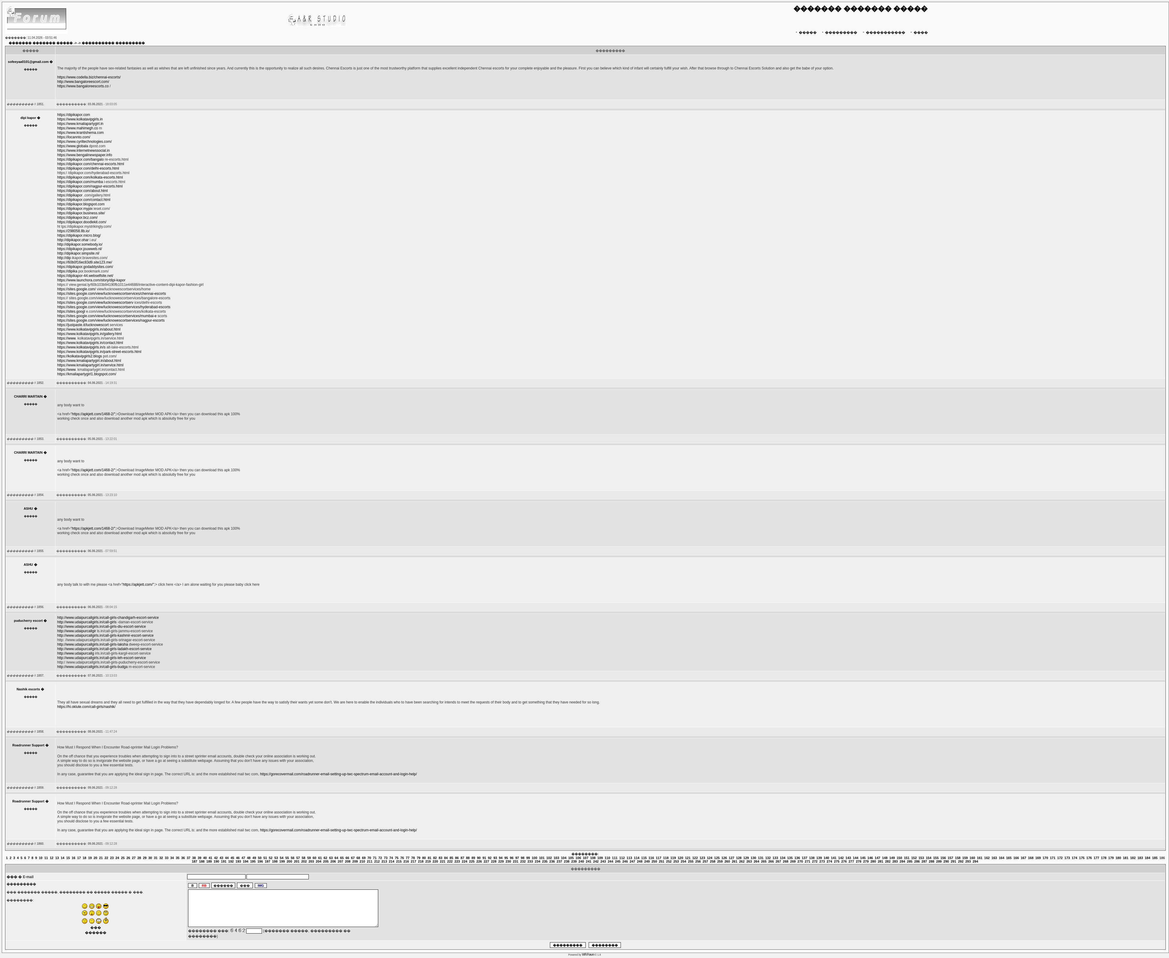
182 (1133, 858)
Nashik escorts (28, 689)
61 (320, 858)
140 (826, 858)
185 (1154, 858)
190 (216, 861)
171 (1052, 858)
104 (563, 858)
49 (254, 858)
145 (863, 858)
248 (639, 861)
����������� (883, 32)
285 (909, 861)
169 (1038, 858)
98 (522, 858)
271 (807, 861)
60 (314, 858)
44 (227, 858)
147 (877, 858)
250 (654, 861)
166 (1016, 858)
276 (843, 861)
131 (760, 858)
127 (731, 858)
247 (632, 861)
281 (880, 861)
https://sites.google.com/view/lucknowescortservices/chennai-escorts (111, 294)
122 (695, 858)
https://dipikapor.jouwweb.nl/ (79, 249)
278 (858, 861)
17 (79, 858)
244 (610, 861)
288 (931, 861)
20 (95, 858)
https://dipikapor (70, 195)
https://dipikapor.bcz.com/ (77, 218)
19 (90, 858)
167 (1023, 858)
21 (101, 858)
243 (603, 861)
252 (669, 861)
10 (40, 858)
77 (407, 858)
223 (457, 861)
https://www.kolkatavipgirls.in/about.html (88, 329)
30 (150, 858)
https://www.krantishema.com (80, 133)
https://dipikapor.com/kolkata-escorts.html (90, 177)
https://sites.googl (71, 311)
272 (815, 861)
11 (46, 858)
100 (534, 858)
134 (782, 858)
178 (1103, 858)
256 (698, 861)
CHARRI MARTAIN (28, 396)
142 (841, 858)
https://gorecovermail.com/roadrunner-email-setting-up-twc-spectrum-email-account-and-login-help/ (338, 774)
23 (112, 858)
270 (800, 861)
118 (666, 858)
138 (811, 858)
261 (734, 861)
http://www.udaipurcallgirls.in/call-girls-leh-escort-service (101, 658)
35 (177, 858)
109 (600, 858)
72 (380, 858)
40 (205, 858)
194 (245, 861)
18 (84, 858)
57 (298, 858)
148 (884, 858)
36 (183, 858)
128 (739, 858)
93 (495, 858)
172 (1060, 858)
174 (1074, 858)
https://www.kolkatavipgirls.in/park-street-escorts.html (99, 352)
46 (238, 858)
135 (790, 858)
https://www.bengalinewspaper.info (84, 155)
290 (946, 861)
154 (928, 858)
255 (690, 861)
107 (585, 858)
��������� (839, 32)
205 (325, 861)
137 (804, 858)
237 (559, 861)
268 (785, 861)
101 (541, 858)
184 (1147, 858)
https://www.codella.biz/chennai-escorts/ (89, 77)
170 (1045, 858)
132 (768, 858)
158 (957, 858)
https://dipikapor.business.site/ (81, 213)
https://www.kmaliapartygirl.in (80, 124)
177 (1096, 858)
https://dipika (67, 271)
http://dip (64, 258)
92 (490, 858)
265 (763, 861)
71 (374, 858)
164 (1001, 858)
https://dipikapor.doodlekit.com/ (81, 222)
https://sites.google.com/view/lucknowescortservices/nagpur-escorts (111, 320)
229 (501, 861)
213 (384, 861)
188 (201, 861)
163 (994, 858)
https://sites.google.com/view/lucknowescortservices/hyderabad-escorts (113, 307)
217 (413, 861)
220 (435, 861)
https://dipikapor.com (73, 115)
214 (391, 861)
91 (484, 858)
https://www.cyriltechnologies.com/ (84, 141)
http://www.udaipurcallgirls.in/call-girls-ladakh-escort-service (104, 649)
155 (936, 858)
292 (960, 861)
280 (873, 861)
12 (51, 858)
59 (309, 858)
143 (848, 858)
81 (429, 858)
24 (117, 858)
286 (917, 861)
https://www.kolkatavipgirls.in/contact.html (90, 343)
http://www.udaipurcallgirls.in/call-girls (87, 622)
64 (336, 858)
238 (566, 861)
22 (106, 858)
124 (709, 858)
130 (753, 858)
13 (57, 858)
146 (870, 858)
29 (144, 858)
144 (855, 858)
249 (646, 861)
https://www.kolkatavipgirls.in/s (81, 347)
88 (468, 858)
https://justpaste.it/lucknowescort (83, 325)
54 (281, 858)
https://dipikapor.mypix (75, 209)
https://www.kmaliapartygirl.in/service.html (90, 365)
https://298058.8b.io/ (73, 231)
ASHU (28, 508)
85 (451, 858)
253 (676, 861)
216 (406, 861)
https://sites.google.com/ (76, 289)
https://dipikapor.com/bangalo (80, 159)
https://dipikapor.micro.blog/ (79, 235)
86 (457, 858)
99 (528, 858)
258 (712, 861)
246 (625, 861)
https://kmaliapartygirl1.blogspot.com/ (86, 374)
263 (749, 861)
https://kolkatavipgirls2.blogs (79, 356)
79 (418, 858)
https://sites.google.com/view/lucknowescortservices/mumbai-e (106, 316)
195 (252, 861)
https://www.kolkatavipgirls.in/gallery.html (89, 334)
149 (892, 858)
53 (276, 858)
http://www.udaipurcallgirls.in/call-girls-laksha (92, 644)
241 (588, 861)
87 (462, 858)
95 (506, 858)
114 (636, 858)
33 (166, 858)
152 (914, 858)
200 (289, 861)
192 (231, 861)
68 (358, 858)
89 (473, 858)
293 (968, 861)
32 (161, 858)
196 (260, 861)
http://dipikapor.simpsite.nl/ (78, 253)
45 (232, 858)
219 (428, 861)
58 (303, 858)
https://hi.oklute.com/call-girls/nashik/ (86, 707)
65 (342, 858)
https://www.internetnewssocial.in (83, 150)
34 (172, 858)
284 (902, 861)
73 (385, 858)
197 (267, 861)
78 (413, 858)
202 (304, 861)
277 (851, 861)
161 (979, 858)
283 (895, 861)
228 (493, 861)
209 (355, 861)
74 (391, 858)
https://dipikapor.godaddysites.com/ (85, 267)
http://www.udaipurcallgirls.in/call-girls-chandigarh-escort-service (108, 618)
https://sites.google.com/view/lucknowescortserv (95, 302)
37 (188, 858)
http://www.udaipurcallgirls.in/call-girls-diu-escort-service (101, 626)
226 (479, 861)
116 (651, 858)
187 (194, 861)
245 (617, 861)
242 (596, 861)
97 (517, 858)
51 (265, 858)
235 (545, 861)
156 (943, 858)
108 (593, 858)
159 (965, 858)
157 (950, 858)
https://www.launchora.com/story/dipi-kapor (91, 280)
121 (687, 858)
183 (1140, 858)
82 (435, 858)
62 (325, 858)
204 (318, 861)
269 (793, 861)
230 (508, 861)
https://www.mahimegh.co (77, 128)
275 (836, 861)
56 (292, 858)
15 (68, 858)
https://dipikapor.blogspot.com (81, 204)
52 (270, 858)
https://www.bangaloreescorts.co (83, 86)
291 (953, 861)
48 (249, 858)
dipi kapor (28, 118)
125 (717, 858)
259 (720, 861)
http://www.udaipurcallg (75, 653)
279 (866, 861)
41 (210, 858)
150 (899, 858)
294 (975, 861)
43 (221, 858)
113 (629, 858)
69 (363, 858)
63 (331, 858)
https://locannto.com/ (73, 137)
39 (199, 858)
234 (537, 861)
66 (347, 858)
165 (1008, 858)
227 (486, 861)
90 (478, 858)
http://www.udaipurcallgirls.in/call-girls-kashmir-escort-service (105, 635)
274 (829, 861)
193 (238, 861)
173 (1067, 858)
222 (449, 861)
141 (833, 858)
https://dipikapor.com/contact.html (83, 200)
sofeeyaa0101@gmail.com (28, 61)
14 (62, 858)
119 (673, 858)
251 (661, 861)
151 (906, 858)
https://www (66, 338)
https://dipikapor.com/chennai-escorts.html (90, 164)
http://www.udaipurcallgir (76, 631)
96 (512, 858)
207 (340, 861)
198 (274, 861)
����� (805, 32)
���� (918, 32)
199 (282, 861)
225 (472, 861)
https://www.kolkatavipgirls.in (80, 119)
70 (369, 858)
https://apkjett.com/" (138, 584)
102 (549, 858)
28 (139, 858)
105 (570, 858)
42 (216, 858)
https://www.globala (72, 146)
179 (1111, 858)
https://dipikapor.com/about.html (82, 191)
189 (209, 861)
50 (259, 858)
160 (972, 858)
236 (552, 861)
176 (1089, 858)
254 (683, 861)
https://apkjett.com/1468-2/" (93, 414)
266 (771, 861)
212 (376, 861)
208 (348, 861)
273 (822, 861)
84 (446, 858)
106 (578, 858)
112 (622, 858)
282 (887, 861)
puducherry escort (28, 620)
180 (1118, 858)
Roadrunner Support (28, 745)
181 (1125, 858)
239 (574, 861)
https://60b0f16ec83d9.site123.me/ (84, 262)
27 (134, 858)
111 (614, 858)
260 (727, 861)
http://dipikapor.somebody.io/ (80, 244)
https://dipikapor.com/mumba (80, 182)
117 (658, 858)
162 (987, 858)
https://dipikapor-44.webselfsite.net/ (85, 276)
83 (440, 858)
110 (607, 858)
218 (420, 861)
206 (333, 861)
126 (724, 858)
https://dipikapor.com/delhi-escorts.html (88, 168)
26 (128, 858)
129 (746, 858)
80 (424, 858)
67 (353, 858)
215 (398, 861)
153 (921, 858)
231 (515, 861)
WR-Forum (588, 954)
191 (223, 861)
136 (797, 858)
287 (924, 861)
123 (702, 858)
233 (530, 861)
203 (311, 861)
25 (123, 858)
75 (397, 858)
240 (581, 861)
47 (243, 858)
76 (402, 858)
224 (464, 861)
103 (556, 858)
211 (369, 861)
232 (522, 861)
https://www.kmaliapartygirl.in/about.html (89, 361)
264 (756, 861)
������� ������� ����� (41, 43)
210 (362, 861)
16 (73, 858)
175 (1081, 858)
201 (296, 861)
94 (501, 858)
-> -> (77, 43)
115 (643, 858)
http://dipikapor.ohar (73, 240)
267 (778, 861)
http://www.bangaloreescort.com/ (83, 82)
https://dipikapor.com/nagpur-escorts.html (90, 186)
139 (819, 858)
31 (155, 858)
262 (742, 861)
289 (939, 861)
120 (680, 858)
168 (1030, 858)
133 (775, 858)
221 (442, 861)
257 (705, 861)
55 (287, 858)
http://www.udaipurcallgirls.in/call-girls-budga (92, 667)
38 (194, 858)
